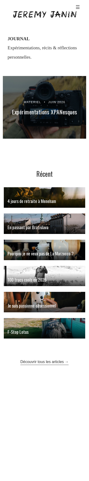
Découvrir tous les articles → (44, 362)
